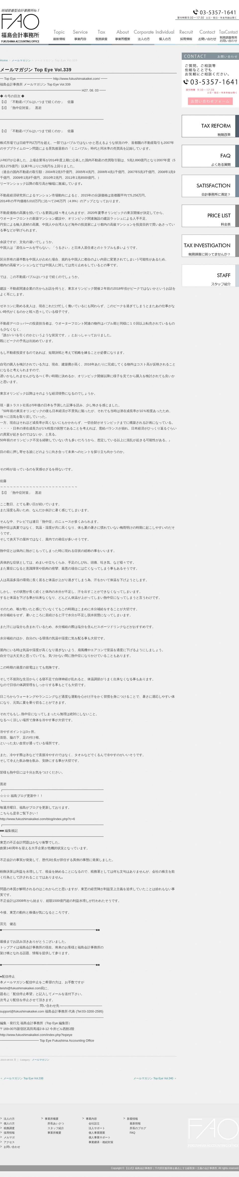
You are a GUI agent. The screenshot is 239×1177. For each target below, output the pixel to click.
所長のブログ (138, 1128)
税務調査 (9, 1128)
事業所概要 (54, 1132)
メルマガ (9, 1137)
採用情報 (9, 1132)
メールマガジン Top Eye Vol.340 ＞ (155, 1078)
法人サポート (97, 1128)
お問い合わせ (12, 1146)
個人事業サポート (100, 1137)
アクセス (9, 1142)
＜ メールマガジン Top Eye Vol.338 (21, 1078)
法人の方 (9, 1118)
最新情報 (135, 1123)
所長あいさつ (56, 1123)
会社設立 (94, 1123)
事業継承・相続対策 (101, 1142)
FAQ (132, 1132)
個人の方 (9, 1123)
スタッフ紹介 (56, 1128)
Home (4, 60)
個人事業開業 (97, 1132)
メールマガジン (21, 60)
